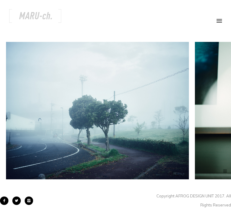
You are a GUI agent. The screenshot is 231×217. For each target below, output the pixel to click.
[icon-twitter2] (18, 201)
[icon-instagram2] (29, 201)
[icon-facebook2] (5, 201)
